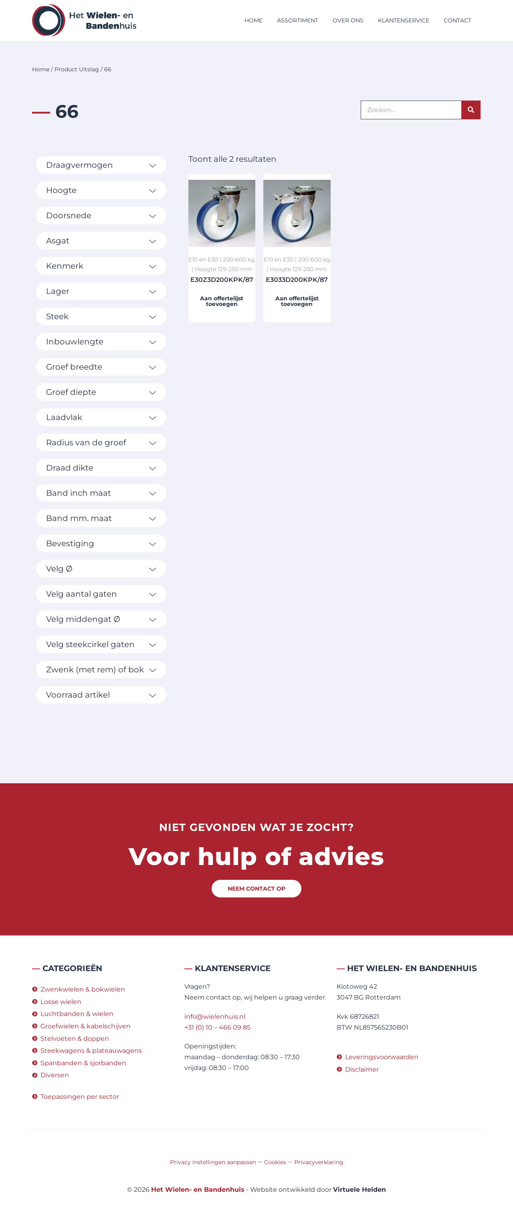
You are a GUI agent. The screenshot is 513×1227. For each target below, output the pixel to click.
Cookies (275, 1162)
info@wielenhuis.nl (214, 1016)
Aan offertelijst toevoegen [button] (221, 301)
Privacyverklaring (318, 1162)
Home (253, 20)
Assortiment (297, 20)
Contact (457, 20)
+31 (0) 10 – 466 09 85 (217, 1027)
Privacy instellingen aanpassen (213, 1162)
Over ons (348, 20)
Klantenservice (403, 20)
